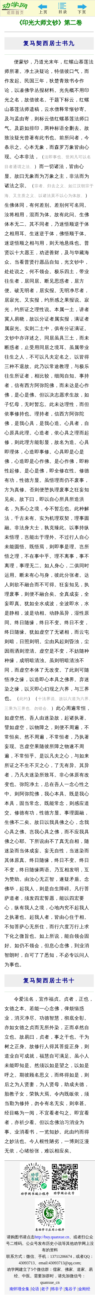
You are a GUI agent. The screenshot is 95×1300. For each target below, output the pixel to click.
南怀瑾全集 (19, 1289)
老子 (45, 1289)
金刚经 (84, 1289)
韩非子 (57, 1289)
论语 (35, 1289)
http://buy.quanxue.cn (52, 1237)
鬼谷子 (71, 1289)
